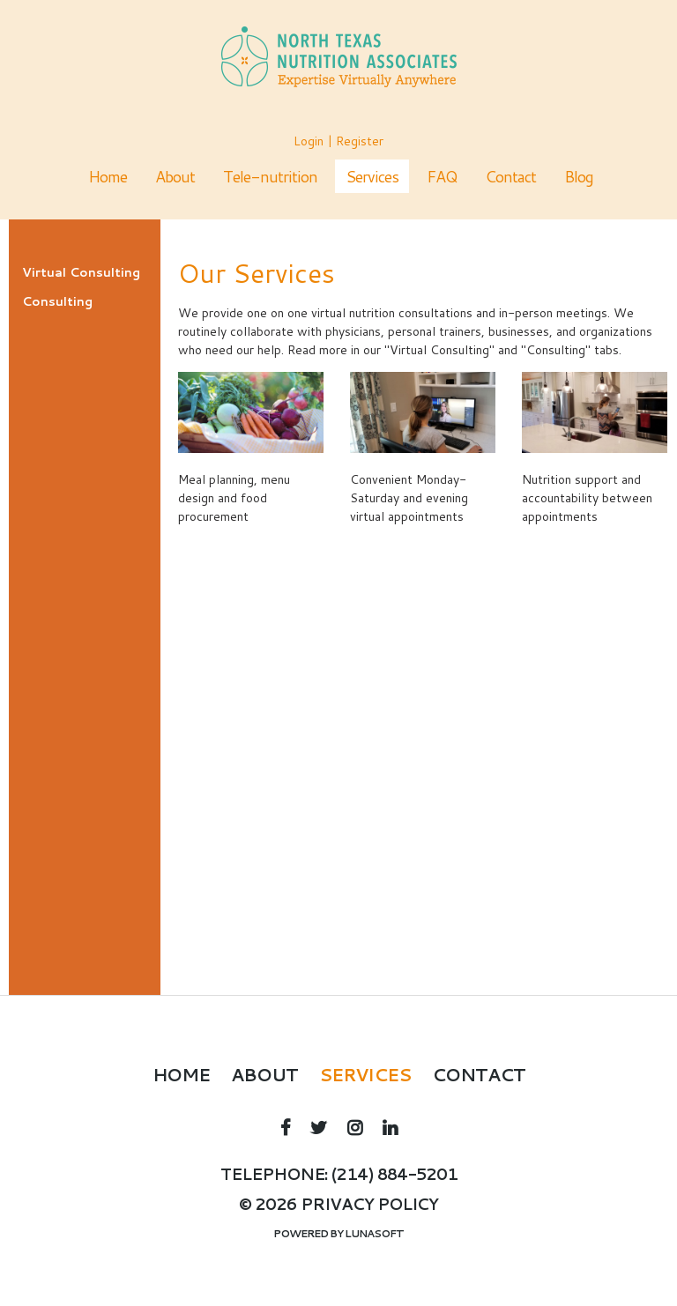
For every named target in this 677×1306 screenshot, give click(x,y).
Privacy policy (369, 1203)
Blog (578, 176)
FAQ (442, 176)
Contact (510, 176)
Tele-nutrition (270, 176)
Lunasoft (374, 1233)
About (175, 176)
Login (309, 141)
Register (359, 141)
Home (107, 176)
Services (372, 176)
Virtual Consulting (81, 272)
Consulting (57, 301)
